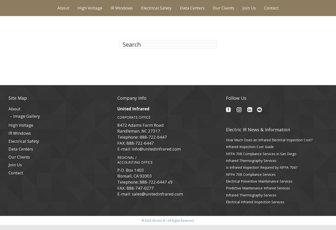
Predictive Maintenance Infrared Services (258, 192)
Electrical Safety (117, 10)
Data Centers (231, 10)
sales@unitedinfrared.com (157, 198)
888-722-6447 (153, 141)
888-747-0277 (140, 192)
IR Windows (83, 10)
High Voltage (51, 10)
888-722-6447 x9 (156, 186)
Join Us (288, 10)
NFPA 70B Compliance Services (251, 179)
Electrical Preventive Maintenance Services (259, 186)
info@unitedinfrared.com (156, 154)
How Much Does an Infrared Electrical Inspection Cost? (269, 144)
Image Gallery (26, 121)
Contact (310, 10)
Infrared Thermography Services (251, 165)
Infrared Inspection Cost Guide (250, 151)
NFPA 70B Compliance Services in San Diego (261, 158)
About (24, 10)
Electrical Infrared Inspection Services (255, 206)
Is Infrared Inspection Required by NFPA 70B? (261, 172)
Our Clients (262, 10)
